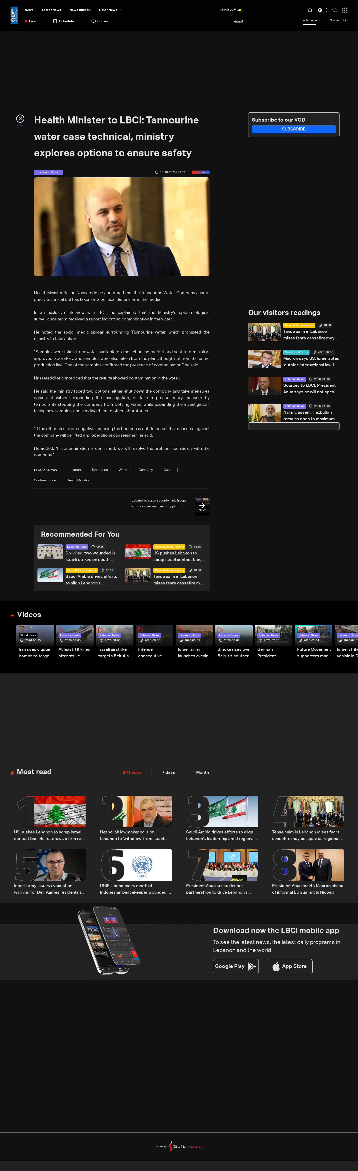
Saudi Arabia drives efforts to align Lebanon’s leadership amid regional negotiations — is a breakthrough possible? (91, 581)
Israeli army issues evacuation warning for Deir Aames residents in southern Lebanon (48, 890)
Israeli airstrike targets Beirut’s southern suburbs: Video (113, 654)
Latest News (51, 10)
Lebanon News (77, 547)
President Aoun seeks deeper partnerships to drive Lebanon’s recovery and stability (217, 890)
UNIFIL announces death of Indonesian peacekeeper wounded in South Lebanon (135, 890)
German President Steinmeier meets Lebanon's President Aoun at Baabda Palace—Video (274, 654)
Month (202, 773)
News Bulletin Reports (169, 547)
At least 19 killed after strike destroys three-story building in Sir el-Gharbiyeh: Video (74, 654)
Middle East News (296, 352)
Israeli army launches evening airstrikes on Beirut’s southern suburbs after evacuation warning (194, 654)
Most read (35, 773)
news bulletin (80, 10)
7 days (168, 773)
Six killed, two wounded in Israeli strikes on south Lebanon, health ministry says (90, 557)
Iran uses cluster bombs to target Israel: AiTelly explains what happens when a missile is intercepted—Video (35, 654)
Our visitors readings (285, 313)
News (29, 10)
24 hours (132, 773)
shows (100, 21)
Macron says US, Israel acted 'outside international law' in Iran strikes (311, 363)
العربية (238, 21)
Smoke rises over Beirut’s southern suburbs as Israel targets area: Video (234, 654)
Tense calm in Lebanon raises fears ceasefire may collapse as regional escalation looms (179, 581)
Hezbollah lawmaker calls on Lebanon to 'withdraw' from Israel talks (132, 837)
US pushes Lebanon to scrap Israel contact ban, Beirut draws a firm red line (179, 557)
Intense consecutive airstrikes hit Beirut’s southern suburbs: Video (155, 654)
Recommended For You (82, 535)
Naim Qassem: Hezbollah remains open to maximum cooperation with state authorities (309, 417)
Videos (29, 615)
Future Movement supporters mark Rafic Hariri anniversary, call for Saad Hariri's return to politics (314, 654)
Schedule (63, 21)
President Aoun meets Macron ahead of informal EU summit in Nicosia (307, 890)
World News (28, 636)
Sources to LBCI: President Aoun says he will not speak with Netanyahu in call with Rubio (309, 390)
